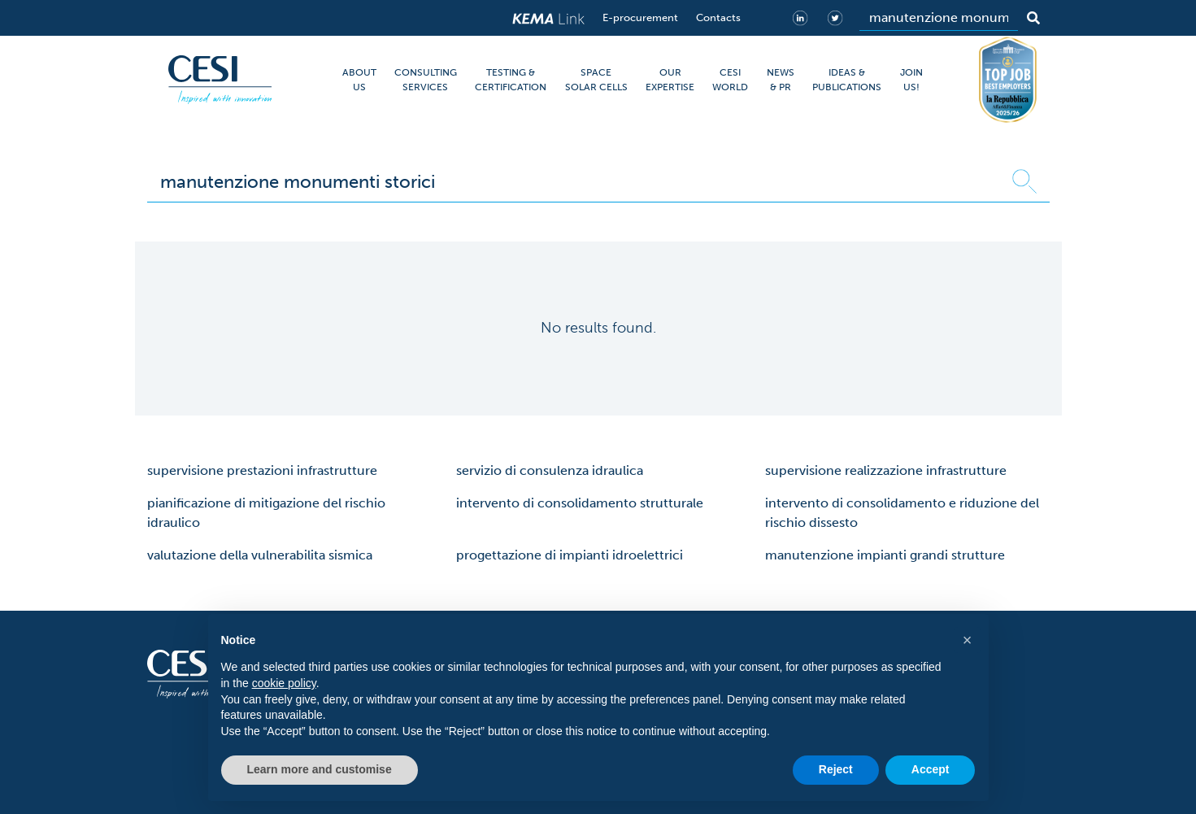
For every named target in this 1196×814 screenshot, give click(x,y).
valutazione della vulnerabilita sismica (259, 555)
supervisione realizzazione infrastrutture (886, 470)
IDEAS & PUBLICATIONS (846, 80)
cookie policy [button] (284, 683)
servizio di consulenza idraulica (549, 470)
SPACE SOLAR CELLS (596, 80)
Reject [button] (836, 769)
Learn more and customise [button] (319, 769)
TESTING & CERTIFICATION (510, 80)
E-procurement (640, 17)
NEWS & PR (780, 80)
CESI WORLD (730, 80)
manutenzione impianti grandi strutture (885, 555)
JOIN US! (911, 80)
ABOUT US (359, 80)
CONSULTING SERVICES (425, 80)
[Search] (938, 18)
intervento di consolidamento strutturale (579, 503)
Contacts (718, 17)
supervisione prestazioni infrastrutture (262, 470)
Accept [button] (930, 769)
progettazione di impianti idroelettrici (569, 555)
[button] (968, 640)
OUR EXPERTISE (670, 80)
